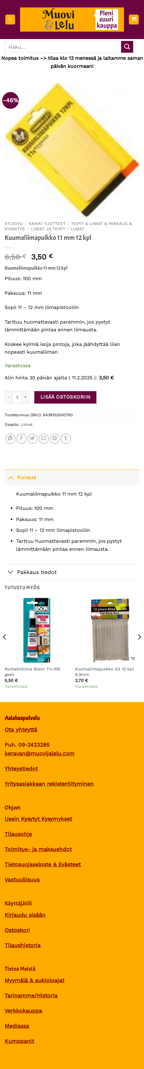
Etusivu (14, 223)
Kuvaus (20, 477)
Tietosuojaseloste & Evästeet (43, 864)
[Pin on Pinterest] (55, 439)
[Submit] (127, 47)
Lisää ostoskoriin (65, 397)
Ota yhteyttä (21, 730)
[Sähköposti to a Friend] (44, 439)
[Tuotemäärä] (17, 397)
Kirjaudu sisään (25, 915)
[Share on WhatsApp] (10, 439)
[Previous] (5, 649)
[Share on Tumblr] (66, 439)
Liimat (77, 228)
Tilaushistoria (22, 945)
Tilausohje (18, 834)
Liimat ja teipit (48, 228)
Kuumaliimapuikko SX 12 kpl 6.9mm (104, 671)
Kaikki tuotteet (47, 223)
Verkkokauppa (23, 1011)
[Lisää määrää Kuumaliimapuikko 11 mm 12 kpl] (25, 397)
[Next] (139, 649)
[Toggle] (11, 477)
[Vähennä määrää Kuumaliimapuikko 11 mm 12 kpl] (8, 397)
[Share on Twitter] (33, 439)
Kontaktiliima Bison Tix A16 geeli (32, 671)
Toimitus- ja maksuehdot (38, 849)
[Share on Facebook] (21, 439)
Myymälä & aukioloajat (34, 980)
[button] (10, 20)
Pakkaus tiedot (31, 573)
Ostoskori (17, 930)
